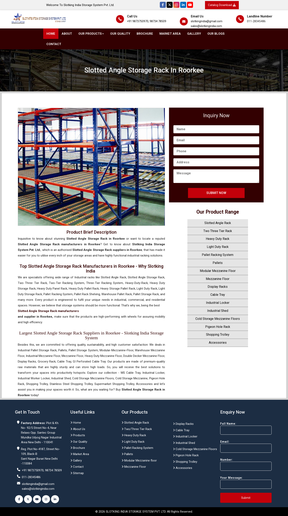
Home (50, 33)
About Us (77, 429)
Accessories (218, 342)
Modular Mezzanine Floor (218, 271)
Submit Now (216, 193)
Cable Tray (217, 295)
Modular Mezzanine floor (139, 460)
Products (77, 435)
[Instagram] (176, 5)
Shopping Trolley (217, 334)
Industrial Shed (217, 311)
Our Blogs (216, 33)
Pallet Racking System (217, 255)
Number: (238, 464)
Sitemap (77, 473)
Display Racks (218, 287)
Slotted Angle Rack (217, 223)
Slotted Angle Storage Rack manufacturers (48, 311)
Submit (245, 497)
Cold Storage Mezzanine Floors (217, 319)
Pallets (218, 263)
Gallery (194, 33)
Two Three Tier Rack (217, 231)
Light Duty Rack (218, 247)
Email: (238, 446)
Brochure (145, 33)
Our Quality (120, 33)
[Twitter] (170, 5)
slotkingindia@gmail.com (206, 21)
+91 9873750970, (138, 21)
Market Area (170, 33)
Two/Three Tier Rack (137, 429)
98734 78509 (158, 21)
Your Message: (238, 482)
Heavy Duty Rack (217, 239)
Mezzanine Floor (217, 279)
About (67, 33)
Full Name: (238, 428)
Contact (53, 44)
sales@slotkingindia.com (206, 26)
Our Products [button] (91, 33)
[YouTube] (190, 5)
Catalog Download (222, 5)
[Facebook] (163, 5)
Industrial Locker (217, 303)
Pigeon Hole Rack (217, 327)
